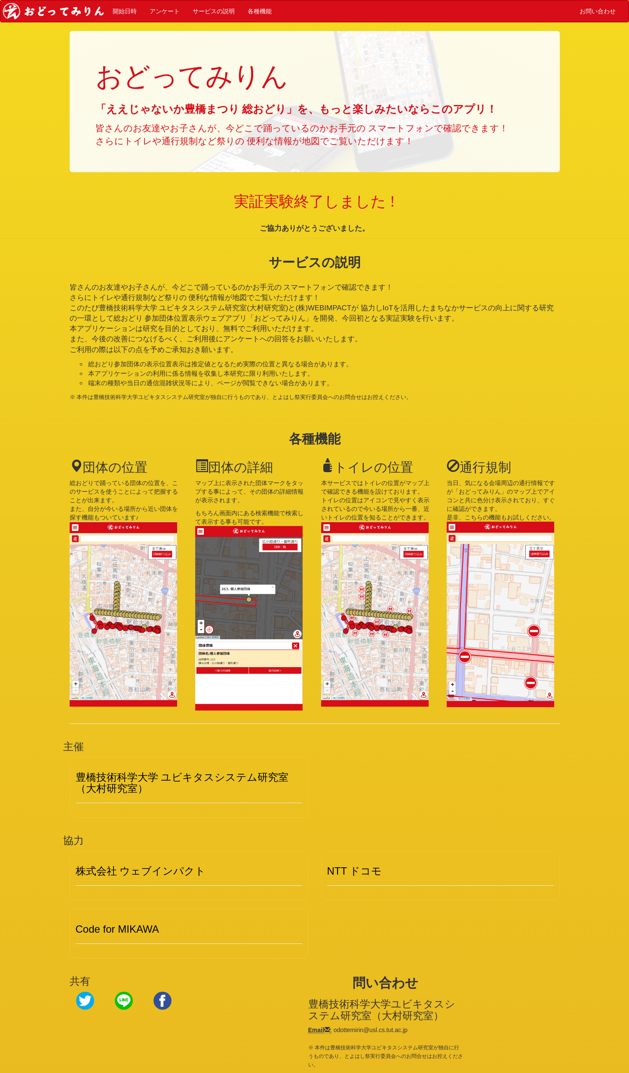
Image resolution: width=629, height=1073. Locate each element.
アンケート (165, 11)
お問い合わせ (598, 11)
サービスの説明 (214, 11)
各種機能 (260, 11)
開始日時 (125, 11)
